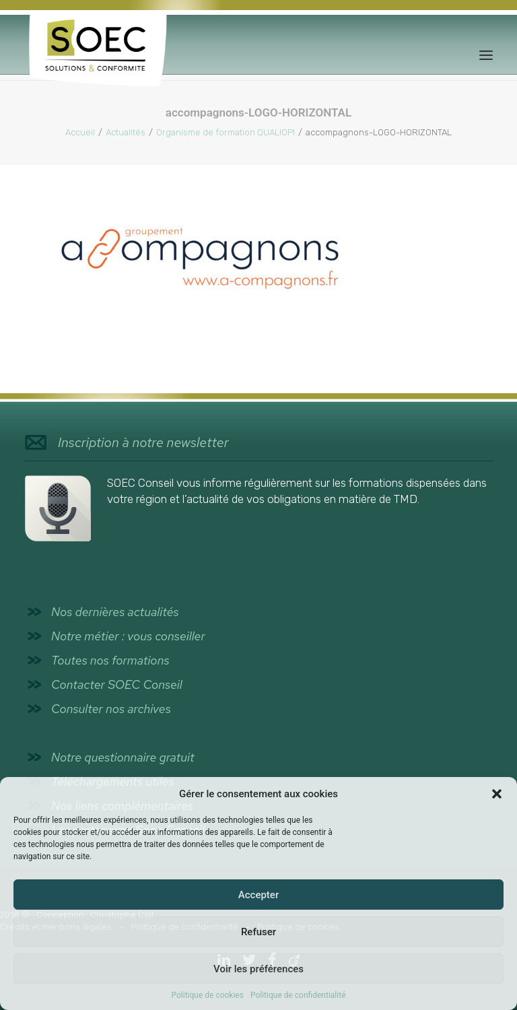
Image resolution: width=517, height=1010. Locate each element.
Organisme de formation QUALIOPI (225, 132)
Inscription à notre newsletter (143, 442)
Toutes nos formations (110, 660)
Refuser (258, 932)
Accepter (258, 895)
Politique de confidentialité (298, 995)
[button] (497, 794)
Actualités (125, 132)
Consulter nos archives (111, 708)
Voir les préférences (258, 969)
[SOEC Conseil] (98, 55)
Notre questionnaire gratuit (123, 757)
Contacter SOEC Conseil (116, 684)
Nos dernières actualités (115, 611)
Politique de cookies (208, 995)
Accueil (80, 132)
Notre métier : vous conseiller (128, 636)
